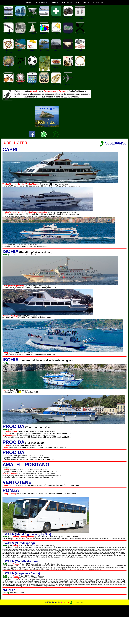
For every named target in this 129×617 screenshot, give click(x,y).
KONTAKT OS (81, 3)
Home (28, 3)
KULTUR (65, 3)
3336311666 (76, 602)
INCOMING (40, 3)
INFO (54, 3)
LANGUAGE (98, 3)
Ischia (66, 602)
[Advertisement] (64, 610)
